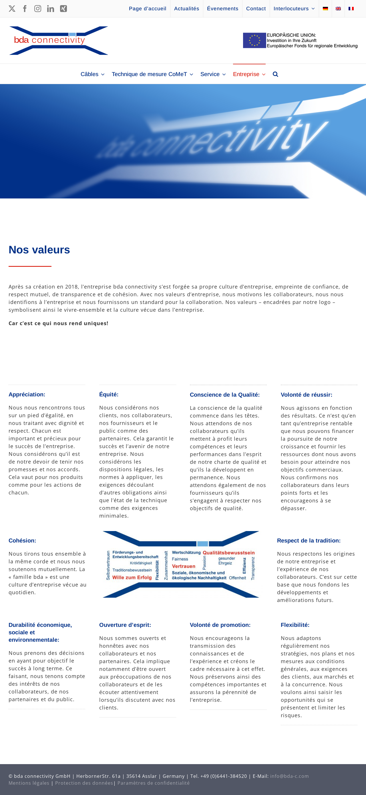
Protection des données (84, 783)
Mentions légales (29, 783)
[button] (275, 74)
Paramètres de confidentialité (154, 783)
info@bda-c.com (289, 776)
